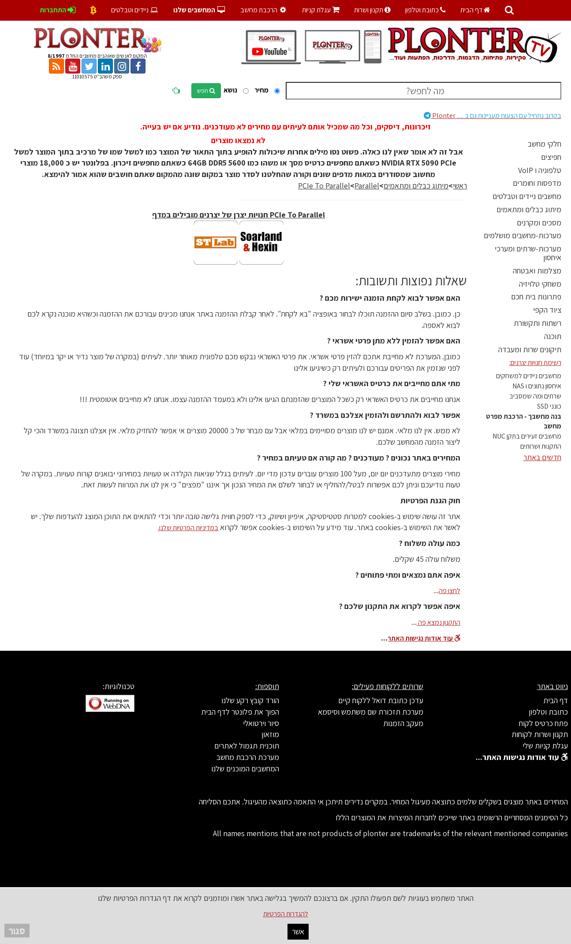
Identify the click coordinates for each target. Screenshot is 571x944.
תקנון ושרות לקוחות (539, 734)
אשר (298, 931)
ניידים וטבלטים (135, 10)
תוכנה (552, 336)
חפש (206, 91)
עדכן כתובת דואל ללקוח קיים (380, 700)
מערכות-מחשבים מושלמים (522, 235)
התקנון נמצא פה (438, 622)
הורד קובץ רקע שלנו (250, 700)
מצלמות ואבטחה (537, 271)
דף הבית (475, 10)
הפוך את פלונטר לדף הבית (240, 712)
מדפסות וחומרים (537, 183)
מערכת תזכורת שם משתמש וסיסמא (370, 712)
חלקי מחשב (544, 144)
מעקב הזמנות (403, 723)
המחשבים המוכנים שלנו (245, 768)
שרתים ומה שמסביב (535, 396)
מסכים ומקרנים (539, 223)
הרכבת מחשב (264, 10)
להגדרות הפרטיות (285, 913)
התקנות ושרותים (540, 446)
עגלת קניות (321, 10)
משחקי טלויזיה (540, 284)
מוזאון (270, 734)
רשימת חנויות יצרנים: (535, 362)
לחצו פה (449, 590)
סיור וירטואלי (261, 723)
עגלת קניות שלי (545, 746)
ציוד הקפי (547, 310)
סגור (17, 931)
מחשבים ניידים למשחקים (528, 375)
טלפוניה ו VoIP (539, 170)
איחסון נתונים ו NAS (536, 386)
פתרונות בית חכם (536, 296)
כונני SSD (549, 406)
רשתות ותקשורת (537, 323)
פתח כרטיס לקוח (543, 723)
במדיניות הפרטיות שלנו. (188, 527)
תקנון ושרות (372, 10)
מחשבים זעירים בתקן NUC (527, 436)
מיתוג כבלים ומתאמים (528, 209)
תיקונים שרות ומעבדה (529, 349)
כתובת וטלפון (425, 10)
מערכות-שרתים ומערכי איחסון (528, 252)
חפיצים (551, 157)
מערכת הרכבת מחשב (247, 757)
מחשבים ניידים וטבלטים (527, 196)
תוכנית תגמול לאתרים (246, 746)
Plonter (492, 115)
